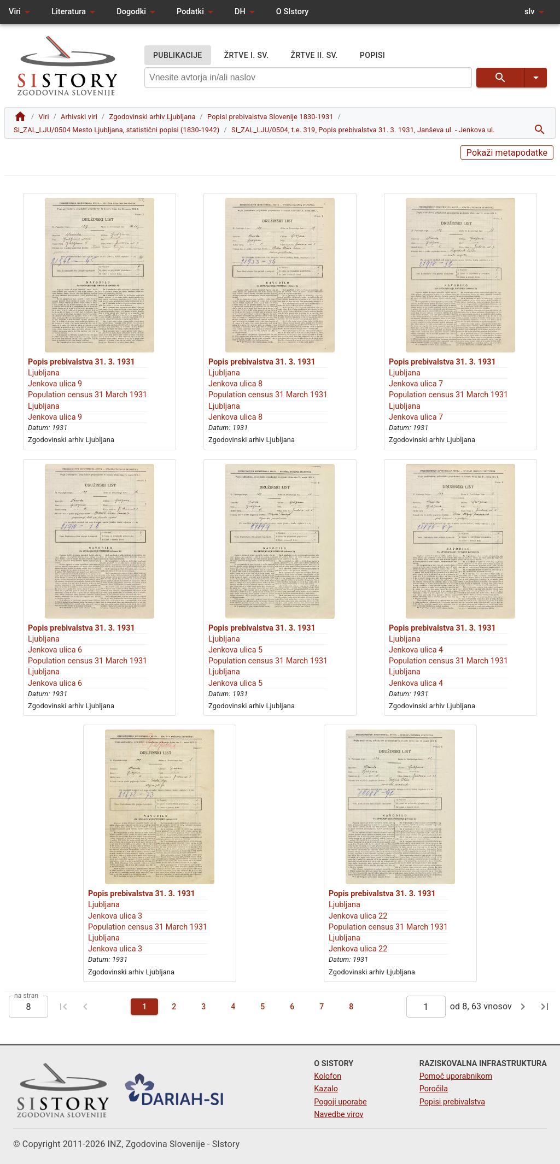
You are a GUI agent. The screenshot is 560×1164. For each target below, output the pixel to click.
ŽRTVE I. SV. (246, 55)
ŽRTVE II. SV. (314, 55)
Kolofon (327, 1076)
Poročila (433, 1089)
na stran (26, 996)
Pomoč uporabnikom (455, 1076)
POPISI (372, 55)
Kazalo (326, 1089)
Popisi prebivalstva (452, 1102)
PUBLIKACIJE (177, 55)
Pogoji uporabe (340, 1102)
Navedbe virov (338, 1114)
